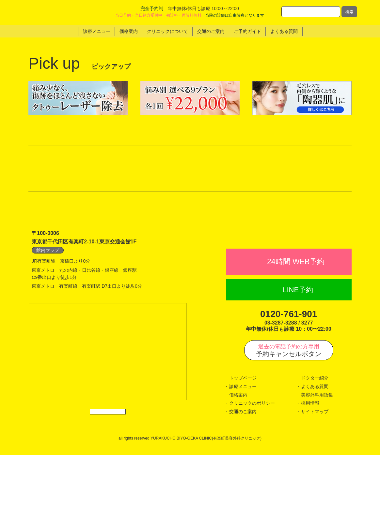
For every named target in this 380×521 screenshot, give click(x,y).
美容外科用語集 (317, 460)
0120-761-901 (288, 380)
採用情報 (310, 469)
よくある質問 (314, 452)
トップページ (243, 444)
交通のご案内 (243, 477)
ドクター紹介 (314, 444)
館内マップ (47, 301)
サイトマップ (314, 477)
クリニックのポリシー (252, 469)
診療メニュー (243, 452)
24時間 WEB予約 (296, 328)
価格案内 (238, 460)
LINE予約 (298, 356)
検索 (349, 11)
